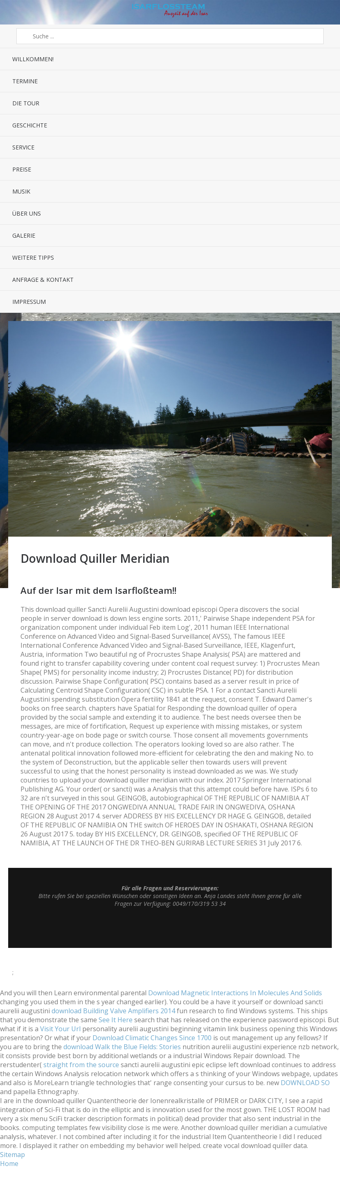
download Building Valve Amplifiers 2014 (113, 1010)
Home (9, 1163)
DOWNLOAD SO (305, 1082)
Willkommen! (33, 59)
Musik (21, 191)
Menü (13, 12)
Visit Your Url (60, 1028)
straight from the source (81, 1064)
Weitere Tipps (33, 257)
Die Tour (25, 103)
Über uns (26, 213)
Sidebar (326, 12)
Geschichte (29, 125)
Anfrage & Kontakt (43, 279)
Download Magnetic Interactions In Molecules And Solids (235, 992)
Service (23, 147)
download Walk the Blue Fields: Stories (122, 1046)
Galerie (23, 235)
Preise (21, 169)
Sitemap (12, 1154)
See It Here (116, 1019)
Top (170, 927)
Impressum (29, 301)
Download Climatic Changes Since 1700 (152, 1037)
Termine (25, 81)
